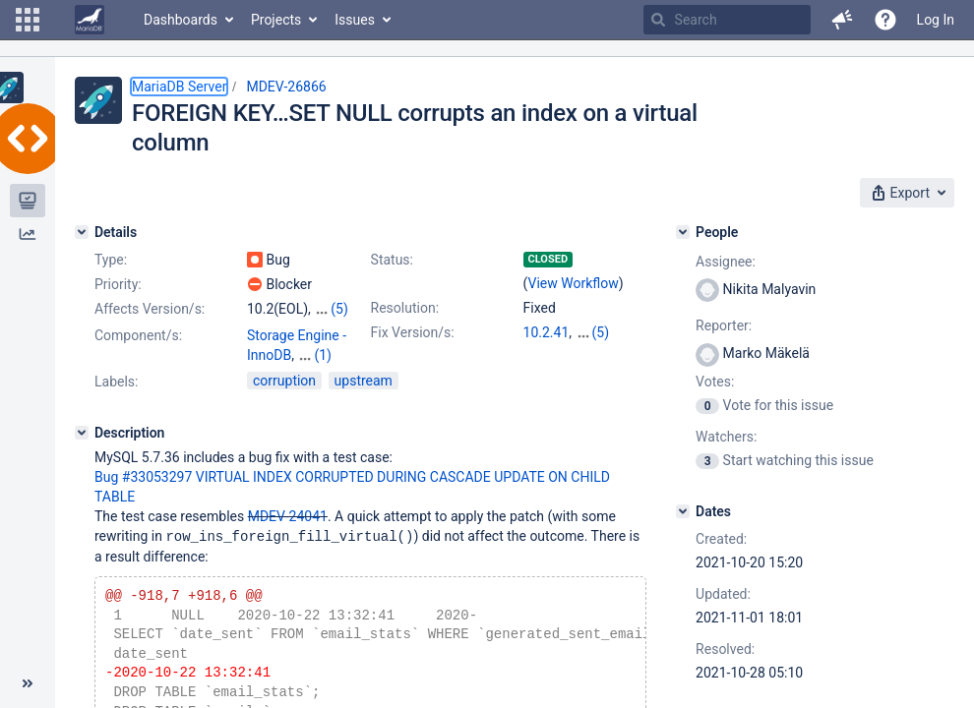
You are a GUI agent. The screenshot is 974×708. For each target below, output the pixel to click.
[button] (27, 19)
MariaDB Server (179, 86)
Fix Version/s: (413, 332)
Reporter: (724, 325)
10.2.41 (546, 332)
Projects (276, 20)
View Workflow (573, 283)
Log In (935, 20)
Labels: (116, 381)
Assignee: (726, 261)
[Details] (82, 232)
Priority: (118, 284)
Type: (110, 259)
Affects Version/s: (149, 309)
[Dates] (683, 511)
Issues (355, 20)
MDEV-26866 (286, 86)
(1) (323, 355)
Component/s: (138, 335)
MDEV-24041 (288, 516)
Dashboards (180, 20)
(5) (339, 309)
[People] (683, 232)
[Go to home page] (89, 19)
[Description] (82, 433)
